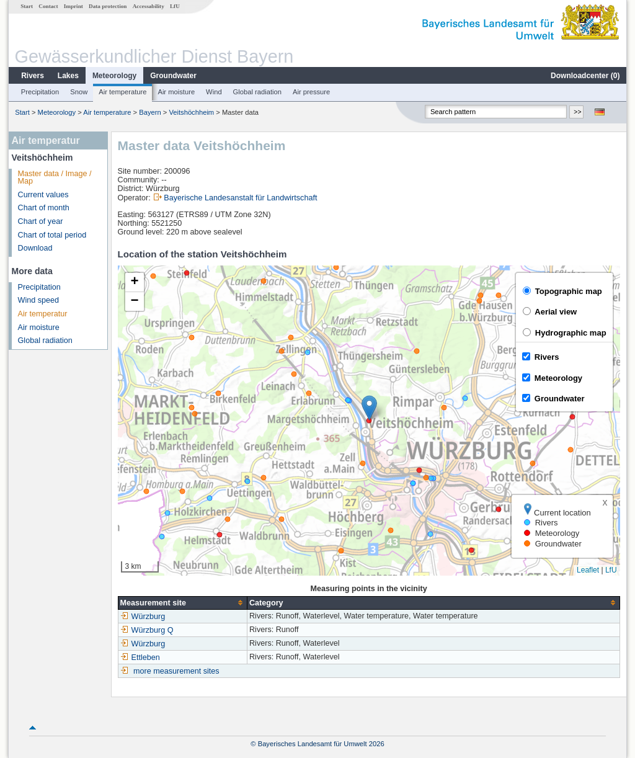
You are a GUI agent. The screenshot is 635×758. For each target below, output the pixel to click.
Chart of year (40, 221)
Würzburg (143, 616)
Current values (43, 194)
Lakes (68, 75)
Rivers (32, 75)
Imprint (73, 6)
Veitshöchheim (191, 112)
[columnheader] (182, 602)
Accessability (148, 6)
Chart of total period (52, 235)
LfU (175, 6)
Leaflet (588, 570)
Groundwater (173, 75)
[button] (369, 408)
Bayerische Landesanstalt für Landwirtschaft (240, 198)
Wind (214, 92)
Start (26, 6)
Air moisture (176, 92)
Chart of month (43, 207)
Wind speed (39, 300)
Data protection (108, 6)
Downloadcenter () (585, 75)
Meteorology (114, 75)
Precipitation (40, 92)
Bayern (150, 112)
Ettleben (140, 657)
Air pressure (311, 92)
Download (35, 248)
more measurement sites (176, 671)
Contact (48, 6)
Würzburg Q (147, 630)
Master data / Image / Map (55, 177)
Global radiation (257, 92)
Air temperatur (43, 314)
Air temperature (122, 92)
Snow (78, 92)
